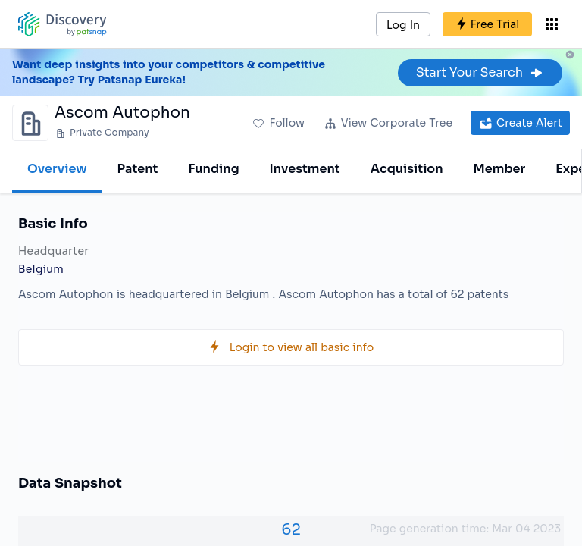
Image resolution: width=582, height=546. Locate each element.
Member (500, 169)
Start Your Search (480, 72)
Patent (137, 169)
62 (291, 529)
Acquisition (407, 169)
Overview (57, 169)
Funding (213, 169)
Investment (305, 169)
